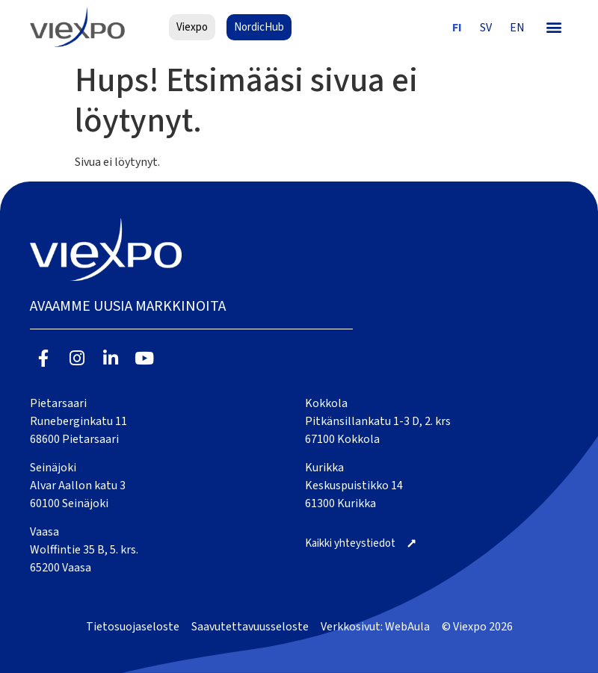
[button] (554, 27)
